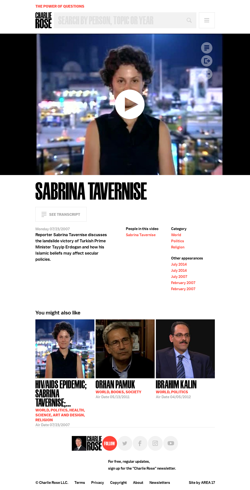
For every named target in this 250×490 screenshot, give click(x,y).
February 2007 (183, 282)
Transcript (206, 48)
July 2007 (179, 276)
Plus (206, 74)
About (138, 482)
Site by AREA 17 (202, 482)
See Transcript (64, 214)
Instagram (155, 443)
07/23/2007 (64, 400)
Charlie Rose (43, 20)
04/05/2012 (176, 388)
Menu (207, 20)
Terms (79, 482)
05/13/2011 (118, 388)
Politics (177, 241)
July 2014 (179, 264)
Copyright (118, 482)
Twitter (125, 443)
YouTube (170, 443)
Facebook (140, 443)
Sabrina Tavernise (141, 234)
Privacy (97, 482)
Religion (177, 247)
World (176, 234)
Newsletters (159, 482)
